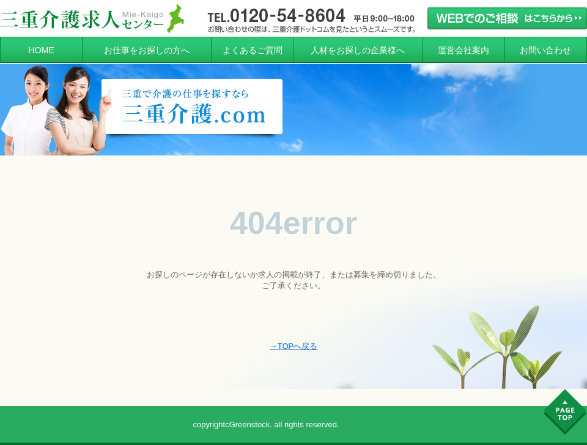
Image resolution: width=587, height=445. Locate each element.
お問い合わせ (545, 50)
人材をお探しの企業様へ (358, 50)
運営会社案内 (463, 50)
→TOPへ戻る (294, 346)
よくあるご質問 (252, 50)
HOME (41, 50)
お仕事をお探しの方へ (147, 50)
